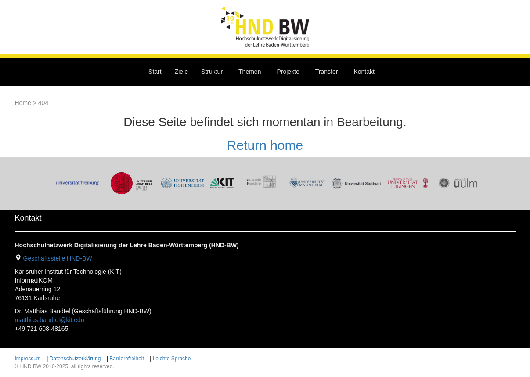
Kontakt (363, 71)
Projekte (288, 71)
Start (155, 71)
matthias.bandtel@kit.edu (49, 319)
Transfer (326, 71)
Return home (265, 145)
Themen (249, 71)
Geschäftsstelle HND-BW (57, 258)
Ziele (181, 71)
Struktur (212, 71)
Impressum (28, 358)
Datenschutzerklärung (75, 358)
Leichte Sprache (172, 358)
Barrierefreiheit (126, 358)
